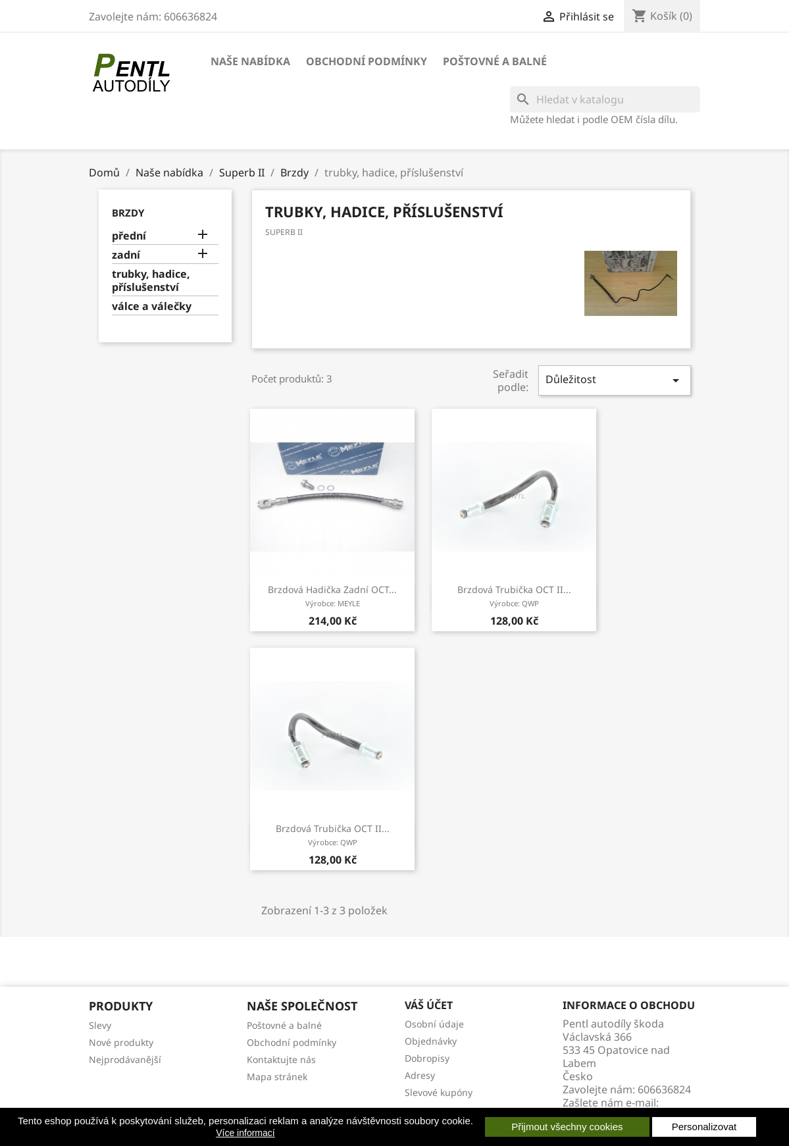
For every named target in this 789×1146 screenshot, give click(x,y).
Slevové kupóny (438, 1092)
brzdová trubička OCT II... (514, 595)
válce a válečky (151, 306)
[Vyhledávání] (605, 99)
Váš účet (429, 1005)
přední (129, 236)
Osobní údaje (434, 1024)
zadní (126, 255)
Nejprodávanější (125, 1059)
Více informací (245, 1133)
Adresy (420, 1075)
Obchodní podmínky (366, 61)
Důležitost (615, 380)
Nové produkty (121, 1042)
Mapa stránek (277, 1076)
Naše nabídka (250, 61)
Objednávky (431, 1041)
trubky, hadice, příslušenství (151, 280)
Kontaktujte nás (281, 1059)
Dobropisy (427, 1058)
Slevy (100, 1025)
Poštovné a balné (495, 61)
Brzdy (128, 212)
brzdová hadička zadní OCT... (332, 595)
